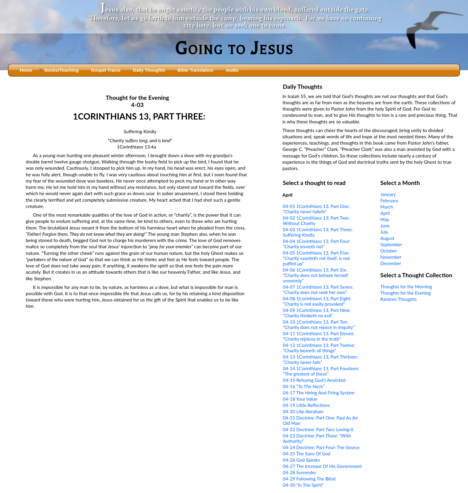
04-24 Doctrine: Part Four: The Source (321, 447)
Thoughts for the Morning (406, 286)
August (387, 238)
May (384, 219)
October (388, 250)
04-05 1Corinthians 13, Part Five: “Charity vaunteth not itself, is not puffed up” (316, 258)
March (386, 206)
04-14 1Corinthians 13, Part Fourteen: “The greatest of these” (321, 371)
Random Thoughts (398, 299)
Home (26, 70)
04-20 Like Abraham (303, 411)
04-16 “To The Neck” (304, 386)
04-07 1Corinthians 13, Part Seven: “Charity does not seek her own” (318, 289)
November (390, 257)
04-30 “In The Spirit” (303, 485)
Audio (232, 70)
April (385, 213)
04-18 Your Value (300, 399)
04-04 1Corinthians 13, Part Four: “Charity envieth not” (316, 243)
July (384, 232)
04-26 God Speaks (301, 460)
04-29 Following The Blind (309, 478)
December (390, 263)
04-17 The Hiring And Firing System (319, 392)
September (391, 244)
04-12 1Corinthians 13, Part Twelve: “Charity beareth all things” (319, 347)
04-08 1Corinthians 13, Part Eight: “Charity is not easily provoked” (317, 301)
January (388, 194)
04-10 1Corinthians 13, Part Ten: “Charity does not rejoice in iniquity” (319, 324)
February (389, 200)
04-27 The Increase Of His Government (322, 466)
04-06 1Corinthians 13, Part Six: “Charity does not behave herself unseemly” (315, 275)
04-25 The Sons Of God (307, 453)
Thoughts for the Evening (405, 293)
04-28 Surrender (299, 472)
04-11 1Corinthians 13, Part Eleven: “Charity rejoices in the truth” (319, 336)
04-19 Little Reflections (306, 405)
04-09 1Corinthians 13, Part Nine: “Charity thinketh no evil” (317, 312)
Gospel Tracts (106, 70)
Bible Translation (195, 70)
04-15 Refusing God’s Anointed (314, 380)
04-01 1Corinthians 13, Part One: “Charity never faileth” (316, 208)
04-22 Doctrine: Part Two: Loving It (318, 429)
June (385, 225)
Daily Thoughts (149, 70)
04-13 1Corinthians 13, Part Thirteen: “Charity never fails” (320, 359)
